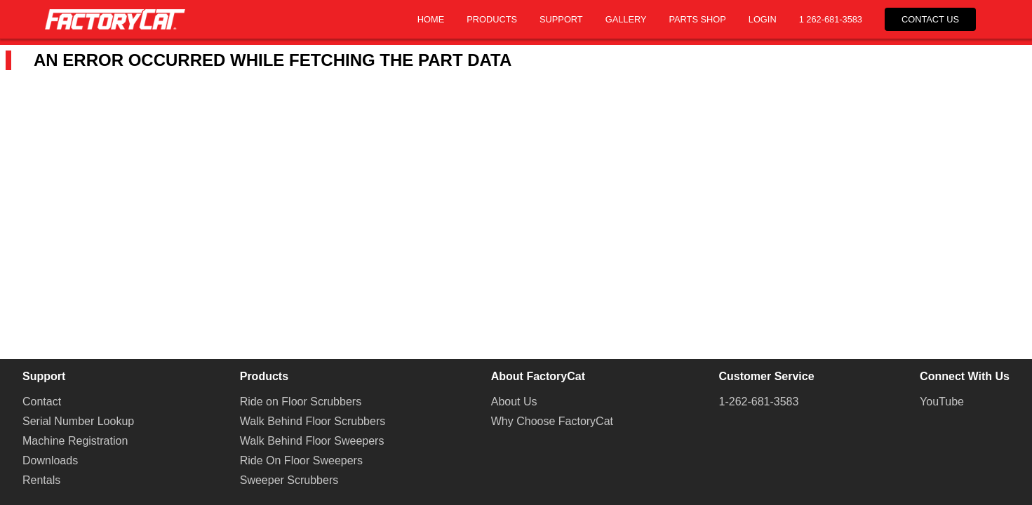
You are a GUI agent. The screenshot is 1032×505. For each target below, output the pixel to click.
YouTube (942, 402)
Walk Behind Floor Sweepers (312, 441)
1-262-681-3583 (759, 402)
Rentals (41, 480)
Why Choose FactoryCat (552, 421)
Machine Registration (75, 441)
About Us (514, 402)
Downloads (50, 460)
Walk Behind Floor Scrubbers (313, 421)
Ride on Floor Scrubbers (300, 402)
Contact (41, 402)
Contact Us (930, 19)
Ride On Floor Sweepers (301, 460)
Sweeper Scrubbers (289, 480)
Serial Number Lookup (78, 421)
